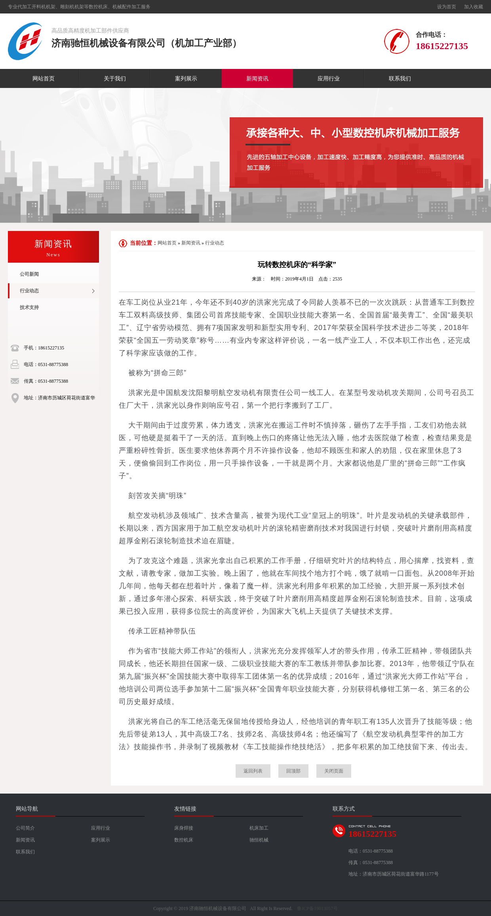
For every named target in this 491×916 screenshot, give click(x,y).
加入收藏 (473, 7)
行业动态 (29, 291)
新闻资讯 (257, 79)
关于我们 (115, 79)
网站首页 (43, 79)
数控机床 (183, 840)
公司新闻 (29, 274)
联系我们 (400, 79)
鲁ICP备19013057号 (317, 908)
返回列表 (253, 771)
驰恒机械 (258, 840)
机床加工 (258, 828)
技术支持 (29, 307)
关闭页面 (333, 771)
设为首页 (446, 7)
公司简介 (25, 828)
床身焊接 (183, 828)
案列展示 (186, 79)
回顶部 (293, 771)
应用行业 (329, 79)
